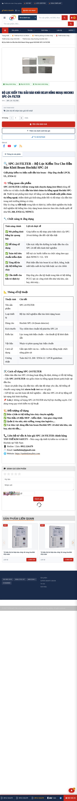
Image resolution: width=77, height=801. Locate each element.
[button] (73, 542)
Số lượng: (5, 118)
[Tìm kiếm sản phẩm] (49, 17)
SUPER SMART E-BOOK (48, 581)
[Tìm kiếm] (65, 17)
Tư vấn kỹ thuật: (38, 137)
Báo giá (31, 559)
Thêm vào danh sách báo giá (38, 131)
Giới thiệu (43, 587)
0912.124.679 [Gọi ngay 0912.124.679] (8, 10)
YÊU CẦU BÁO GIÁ (38, 124)
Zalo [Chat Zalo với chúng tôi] (17, 10)
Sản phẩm (43, 578)
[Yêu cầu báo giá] (72, 790)
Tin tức (42, 584)
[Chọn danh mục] (27, 17)
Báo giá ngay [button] (30, 10)
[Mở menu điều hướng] (4, 17)
